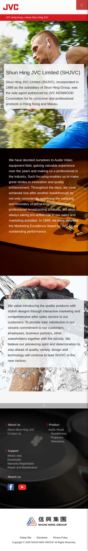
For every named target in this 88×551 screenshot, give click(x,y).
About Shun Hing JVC (20, 429)
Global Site (25, 537)
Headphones (58, 433)
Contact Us (14, 433)
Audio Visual (56, 429)
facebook (11, 487)
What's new (14, 455)
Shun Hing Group (46, 521)
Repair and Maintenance (22, 467)
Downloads (14, 459)
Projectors (57, 437)
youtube (23, 488)
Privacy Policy (60, 537)
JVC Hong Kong (21, 7)
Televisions (57, 441)
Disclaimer (42, 537)
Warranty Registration (20, 463)
